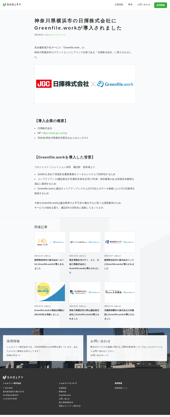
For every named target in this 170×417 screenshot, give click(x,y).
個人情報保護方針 (66, 404)
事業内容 (62, 394)
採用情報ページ (121, 390)
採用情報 (161, 5)
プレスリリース (58, 35)
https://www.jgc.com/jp (54, 133)
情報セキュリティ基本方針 (70, 408)
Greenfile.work (65, 397)
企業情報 (124, 5)
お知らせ (48, 35)
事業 (134, 5)
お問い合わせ (145, 5)
